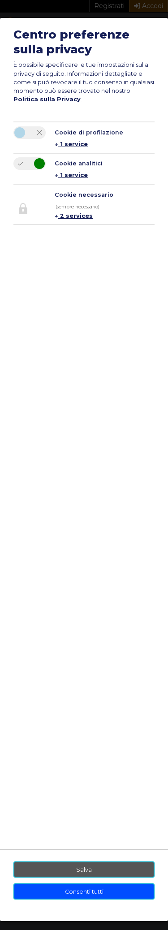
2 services (74, 215)
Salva (84, 869)
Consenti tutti (84, 891)
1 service (71, 144)
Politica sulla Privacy (47, 99)
